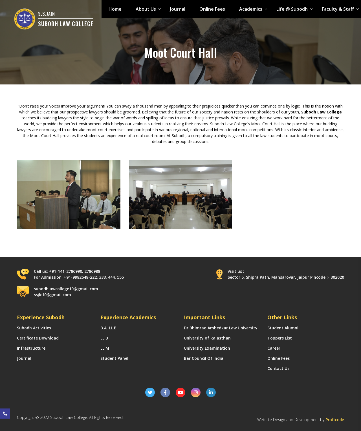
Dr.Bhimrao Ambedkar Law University (220, 327)
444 (111, 277)
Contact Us (278, 368)
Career (273, 348)
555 (120, 277)
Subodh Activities (34, 327)
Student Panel (114, 358)
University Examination (207, 348)
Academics (250, 9)
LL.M (104, 348)
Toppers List (279, 338)
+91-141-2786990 (65, 271)
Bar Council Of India (203, 358)
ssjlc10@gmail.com (52, 294)
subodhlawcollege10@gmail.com (66, 288)
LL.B (104, 338)
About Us (146, 9)
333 (102, 277)
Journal (177, 9)
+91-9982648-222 (80, 277)
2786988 (92, 271)
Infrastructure (31, 348)
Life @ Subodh (292, 9)
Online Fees (212, 9)
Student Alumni (282, 327)
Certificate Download (38, 338)
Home (115, 9)
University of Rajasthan (207, 338)
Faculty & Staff (338, 9)
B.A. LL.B (108, 327)
